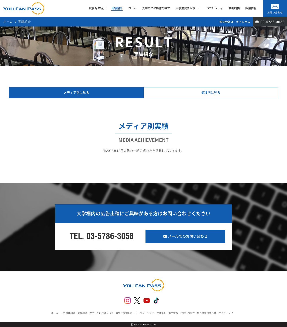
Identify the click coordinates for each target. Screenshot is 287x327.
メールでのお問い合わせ (185, 236)
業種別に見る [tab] (210, 93)
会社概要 (234, 8)
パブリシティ (214, 8)
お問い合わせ (187, 313)
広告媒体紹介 (97, 8)
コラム (132, 8)
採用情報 (251, 8)
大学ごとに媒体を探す (156, 8)
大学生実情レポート (188, 8)
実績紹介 (117, 8)
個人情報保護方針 (206, 313)
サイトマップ (226, 313)
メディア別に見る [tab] (76, 93)
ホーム (8, 22)
